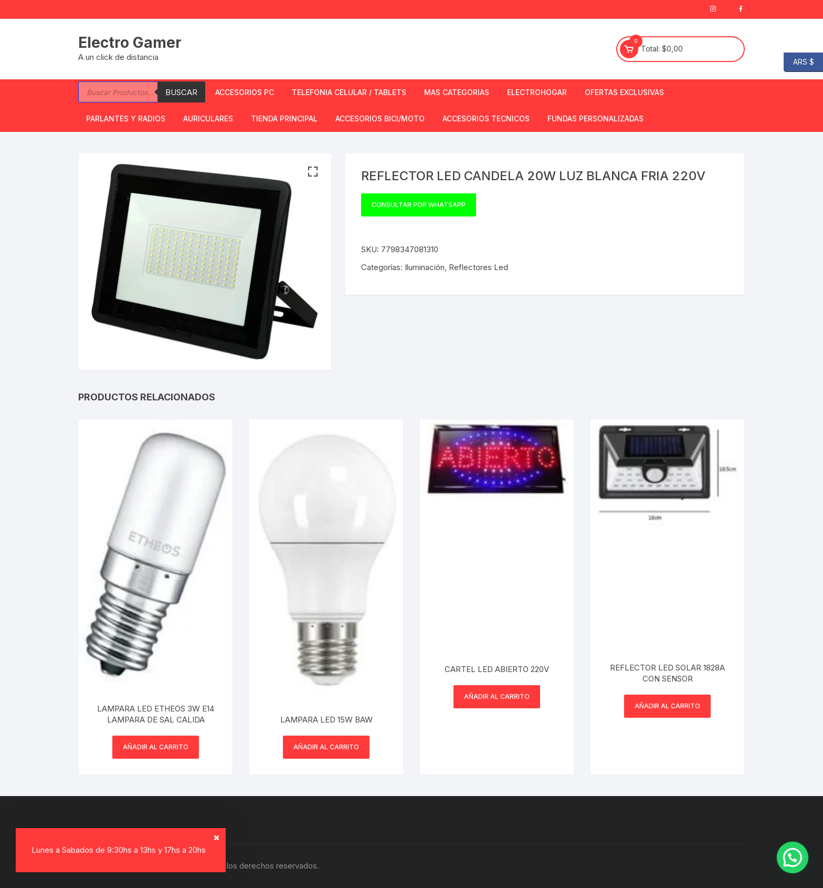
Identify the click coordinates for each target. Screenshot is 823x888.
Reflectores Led (478, 267)
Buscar (181, 92)
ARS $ (799, 62)
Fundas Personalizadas (595, 118)
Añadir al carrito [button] (155, 747)
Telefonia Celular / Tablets (349, 92)
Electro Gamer (130, 42)
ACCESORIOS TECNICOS (486, 118)
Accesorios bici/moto (380, 118)
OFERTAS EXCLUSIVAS (624, 92)
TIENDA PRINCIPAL (284, 118)
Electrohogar (537, 92)
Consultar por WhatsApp (419, 205)
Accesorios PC (244, 92)
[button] (313, 172)
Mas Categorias (456, 92)
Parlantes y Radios (125, 118)
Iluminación (425, 267)
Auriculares (208, 118)
